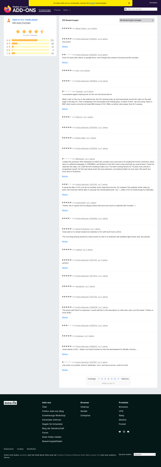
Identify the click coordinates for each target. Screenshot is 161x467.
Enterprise (85, 415)
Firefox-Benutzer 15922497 (86, 55)
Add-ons (46, 402)
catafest (79, 250)
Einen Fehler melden (51, 437)
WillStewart (80, 159)
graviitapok (80, 286)
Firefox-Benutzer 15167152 (86, 260)
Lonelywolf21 (81, 203)
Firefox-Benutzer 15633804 (86, 81)
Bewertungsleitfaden (52, 441)
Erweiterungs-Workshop (53, 415)
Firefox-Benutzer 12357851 (86, 362)
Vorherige (92, 379)
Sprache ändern (125, 454)
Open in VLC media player (25, 19)
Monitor (123, 420)
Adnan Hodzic (81, 28)
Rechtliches (31, 449)
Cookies (20, 449)
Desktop (85, 407)
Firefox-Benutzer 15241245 (86, 184)
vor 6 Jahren (92, 28)
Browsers (123, 407)
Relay (121, 415)
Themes (57, 10)
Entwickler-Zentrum (51, 420)
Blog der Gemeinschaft (53, 428)
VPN (121, 411)
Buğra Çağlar (80, 138)
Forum (45, 432)
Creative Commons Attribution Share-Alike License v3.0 (78, 455)
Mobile (84, 411)
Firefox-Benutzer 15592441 (86, 39)
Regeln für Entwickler (52, 424)
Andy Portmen (23, 23)
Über (44, 407)
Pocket (122, 424)
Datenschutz (9, 449)
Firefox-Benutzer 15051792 (86, 297)
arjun (77, 70)
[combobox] (140, 9)
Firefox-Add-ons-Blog (53, 411)
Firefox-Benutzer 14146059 (86, 148)
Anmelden (153, 3)
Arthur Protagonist (83, 229)
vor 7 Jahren (88, 117)
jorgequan (79, 336)
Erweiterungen (45, 10)
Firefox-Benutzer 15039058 (86, 307)
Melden (65, 47)
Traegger (79, 91)
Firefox (92, 3)
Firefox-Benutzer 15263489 (86, 218)
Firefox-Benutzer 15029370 (86, 325)
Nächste (125, 379)
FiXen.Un (79, 117)
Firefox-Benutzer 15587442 (86, 127)
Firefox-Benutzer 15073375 (86, 276)
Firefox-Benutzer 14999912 (86, 346)
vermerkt (23, 455)
